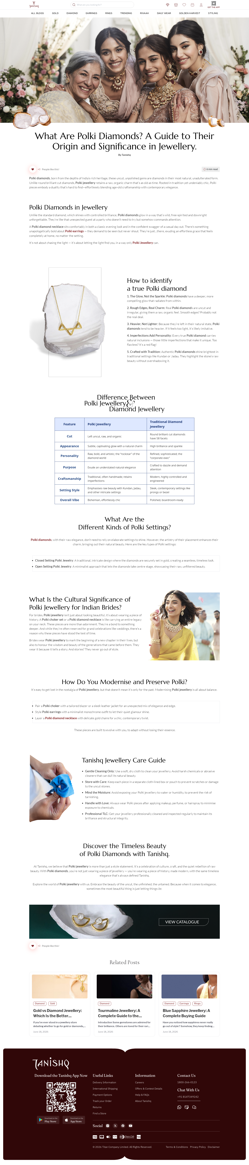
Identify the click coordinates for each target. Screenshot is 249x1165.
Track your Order (102, 1102)
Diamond (72, 13)
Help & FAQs (142, 1096)
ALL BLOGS (37, 13)
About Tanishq (143, 1102)
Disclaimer (214, 1148)
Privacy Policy (198, 1148)
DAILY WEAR (164, 13)
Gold (55, 13)
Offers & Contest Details (148, 1090)
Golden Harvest (189, 13)
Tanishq (126, 155)
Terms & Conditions (177, 1148)
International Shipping (105, 1090)
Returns (97, 1109)
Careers (139, 1084)
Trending (126, 13)
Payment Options (102, 1096)
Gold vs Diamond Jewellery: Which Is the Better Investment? (57, 1018)
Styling (213, 13)
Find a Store (99, 1115)
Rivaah (144, 13)
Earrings (91, 13)
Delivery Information (104, 1084)
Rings (108, 13)
